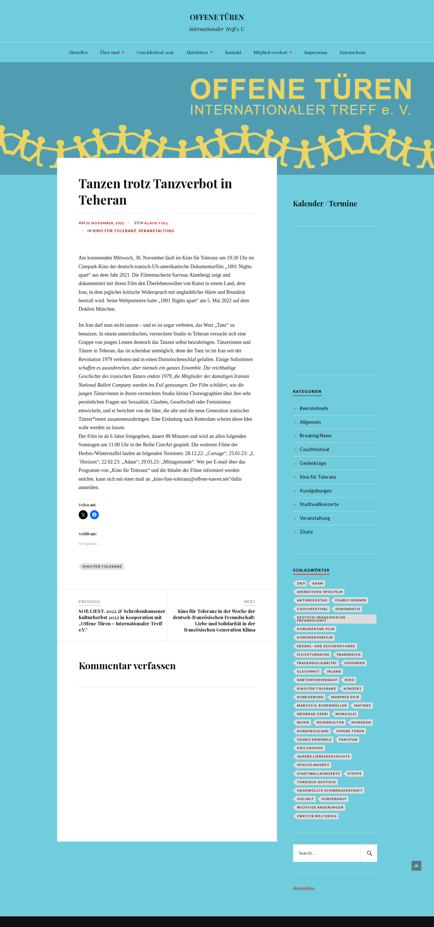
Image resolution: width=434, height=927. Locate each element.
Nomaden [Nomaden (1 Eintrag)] (361, 722)
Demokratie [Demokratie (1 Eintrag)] (347, 609)
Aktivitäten (197, 52)
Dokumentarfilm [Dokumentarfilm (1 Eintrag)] (315, 637)
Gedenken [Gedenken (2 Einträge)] (354, 663)
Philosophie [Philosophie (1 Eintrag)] (310, 748)
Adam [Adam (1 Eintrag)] (317, 583)
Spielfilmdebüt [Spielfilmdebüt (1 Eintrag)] (313, 765)
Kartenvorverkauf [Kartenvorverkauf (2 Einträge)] (317, 680)
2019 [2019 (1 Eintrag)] (301, 583)
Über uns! (109, 52)
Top (416, 866)
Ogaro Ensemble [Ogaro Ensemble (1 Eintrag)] (314, 739)
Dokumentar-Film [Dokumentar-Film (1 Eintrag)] (316, 629)
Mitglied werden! (270, 52)
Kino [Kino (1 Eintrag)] (350, 680)
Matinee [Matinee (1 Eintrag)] (362, 705)
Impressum (316, 52)
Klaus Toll (158, 223)
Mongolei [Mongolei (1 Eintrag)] (345, 714)
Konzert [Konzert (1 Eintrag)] (353, 688)
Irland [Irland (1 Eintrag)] (334, 671)
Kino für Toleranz (115, 231)
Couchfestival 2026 (155, 52)
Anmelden (303, 888)
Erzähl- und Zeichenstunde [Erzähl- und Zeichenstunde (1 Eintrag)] (326, 646)
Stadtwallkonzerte (319, 504)
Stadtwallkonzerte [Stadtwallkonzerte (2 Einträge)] (318, 773)
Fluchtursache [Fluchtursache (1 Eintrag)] (313, 654)
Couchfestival (314, 449)
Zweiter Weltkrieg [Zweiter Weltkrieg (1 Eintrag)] (317, 816)
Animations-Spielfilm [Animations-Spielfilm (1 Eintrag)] (320, 592)
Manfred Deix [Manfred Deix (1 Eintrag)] (345, 697)
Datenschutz (352, 52)
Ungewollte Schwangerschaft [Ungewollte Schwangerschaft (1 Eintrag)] (330, 790)
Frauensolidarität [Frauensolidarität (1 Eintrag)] (317, 663)
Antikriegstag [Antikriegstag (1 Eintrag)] (312, 600)
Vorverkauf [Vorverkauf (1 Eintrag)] (334, 799)
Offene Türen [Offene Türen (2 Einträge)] (350, 731)
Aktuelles (78, 52)
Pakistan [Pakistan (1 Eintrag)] (348, 739)
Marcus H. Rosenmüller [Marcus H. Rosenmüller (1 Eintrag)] (322, 705)
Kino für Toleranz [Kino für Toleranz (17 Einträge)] (316, 688)
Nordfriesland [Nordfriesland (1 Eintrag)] (313, 731)
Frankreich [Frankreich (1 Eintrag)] (349, 654)
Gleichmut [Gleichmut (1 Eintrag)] (308, 671)
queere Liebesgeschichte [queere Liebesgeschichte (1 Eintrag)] (323, 756)
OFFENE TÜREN (217, 15)
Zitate (306, 532)
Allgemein (310, 422)
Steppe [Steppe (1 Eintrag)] (354, 773)
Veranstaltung (156, 231)
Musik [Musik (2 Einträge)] (303, 722)
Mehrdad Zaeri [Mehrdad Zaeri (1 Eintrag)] (312, 714)
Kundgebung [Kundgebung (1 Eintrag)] (310, 697)
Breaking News (316, 435)
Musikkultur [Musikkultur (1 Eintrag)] (330, 722)
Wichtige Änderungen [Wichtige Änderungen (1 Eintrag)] (320, 807)
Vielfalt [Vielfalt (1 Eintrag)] (305, 799)
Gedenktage (313, 463)
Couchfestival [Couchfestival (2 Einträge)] (312, 609)
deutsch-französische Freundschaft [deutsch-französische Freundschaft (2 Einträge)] (321, 618)
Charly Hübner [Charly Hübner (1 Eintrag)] (350, 600)
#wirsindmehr (314, 408)
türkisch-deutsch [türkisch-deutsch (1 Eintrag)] (316, 782)
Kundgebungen (316, 491)
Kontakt (233, 52)
